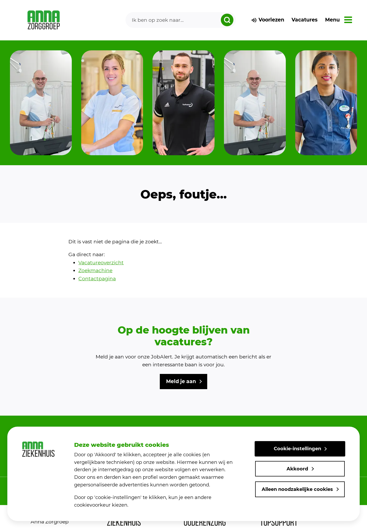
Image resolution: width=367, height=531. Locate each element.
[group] (41, 102)
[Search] (180, 20)
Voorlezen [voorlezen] (267, 20)
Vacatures (304, 20)
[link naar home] (44, 20)
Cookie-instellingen (297, 449)
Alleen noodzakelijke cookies (297, 489)
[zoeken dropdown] (227, 20)
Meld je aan (181, 381)
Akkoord (297, 469)
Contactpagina (97, 279)
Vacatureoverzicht (101, 263)
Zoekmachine (95, 270)
